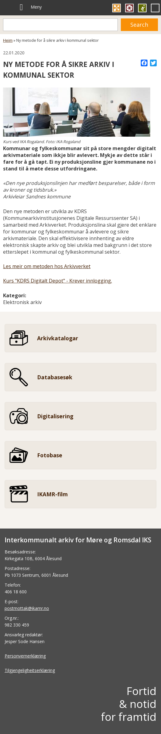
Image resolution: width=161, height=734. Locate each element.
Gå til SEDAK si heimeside (142, 8)
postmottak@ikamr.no (27, 608)
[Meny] (21, 7)
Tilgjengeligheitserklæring (30, 670)
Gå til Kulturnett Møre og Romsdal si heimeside (116, 8)
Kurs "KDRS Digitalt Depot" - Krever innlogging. (57, 280)
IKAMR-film (52, 494)
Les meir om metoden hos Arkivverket (46, 266)
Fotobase (49, 455)
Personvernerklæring (25, 656)
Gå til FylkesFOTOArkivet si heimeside (129, 8)
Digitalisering (55, 416)
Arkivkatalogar (57, 338)
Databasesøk (54, 377)
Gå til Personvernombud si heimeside (155, 8)
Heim (8, 40)
